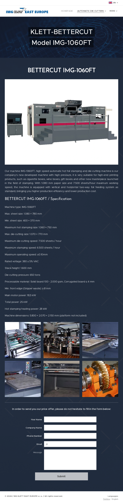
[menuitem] (71, 11)
